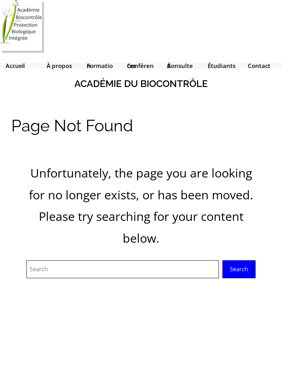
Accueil (15, 66)
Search (239, 269)
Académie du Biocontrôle (141, 83)
